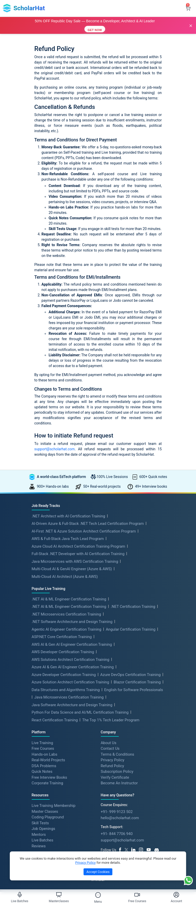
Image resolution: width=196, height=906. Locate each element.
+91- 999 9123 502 (117, 811)
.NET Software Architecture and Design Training (72, 621)
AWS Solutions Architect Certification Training (71, 659)
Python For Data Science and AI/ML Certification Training (80, 712)
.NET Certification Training (133, 606)
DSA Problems (44, 765)
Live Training (42, 742)
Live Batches (42, 840)
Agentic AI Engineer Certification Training (67, 629)
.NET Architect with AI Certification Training (68, 516)
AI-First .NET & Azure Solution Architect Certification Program (84, 531)
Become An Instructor (119, 783)
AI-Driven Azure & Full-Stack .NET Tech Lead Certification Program (88, 523)
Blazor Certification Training (137, 682)
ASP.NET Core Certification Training (62, 636)
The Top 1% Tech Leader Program (110, 720)
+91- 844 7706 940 (117, 833)
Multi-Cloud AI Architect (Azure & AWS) (65, 576)
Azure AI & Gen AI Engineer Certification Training (73, 667)
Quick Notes (42, 771)
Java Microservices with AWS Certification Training (75, 561)
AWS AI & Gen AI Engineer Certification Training (72, 644)
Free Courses (43, 748)
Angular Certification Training (130, 629)
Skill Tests (40, 822)
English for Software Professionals (133, 690)
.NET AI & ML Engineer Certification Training (69, 599)
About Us (108, 742)
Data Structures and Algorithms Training (66, 690)
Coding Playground (48, 817)
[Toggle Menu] (98, 895)
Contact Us (110, 748)
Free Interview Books (49, 777)
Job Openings (43, 828)
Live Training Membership (53, 805)
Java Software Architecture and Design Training (72, 705)
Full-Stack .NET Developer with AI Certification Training (78, 553)
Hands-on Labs (44, 754)
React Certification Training (55, 720)
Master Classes (45, 811)
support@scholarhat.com (54, 449)
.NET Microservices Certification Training (66, 614)
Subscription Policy (117, 771)
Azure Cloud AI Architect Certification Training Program (78, 546)
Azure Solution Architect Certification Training (70, 682)
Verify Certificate (115, 777)
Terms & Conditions (117, 754)
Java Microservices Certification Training (69, 697)
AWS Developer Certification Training (63, 652)
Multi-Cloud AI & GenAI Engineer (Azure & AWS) (72, 569)
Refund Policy (112, 765)
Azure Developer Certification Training (64, 674)
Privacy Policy (112, 760)
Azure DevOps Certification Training (130, 674)
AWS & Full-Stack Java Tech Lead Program (68, 538)
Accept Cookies (98, 872)
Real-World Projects (48, 760)
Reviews (39, 845)
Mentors (39, 834)
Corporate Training (47, 783)
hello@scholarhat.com (120, 818)
